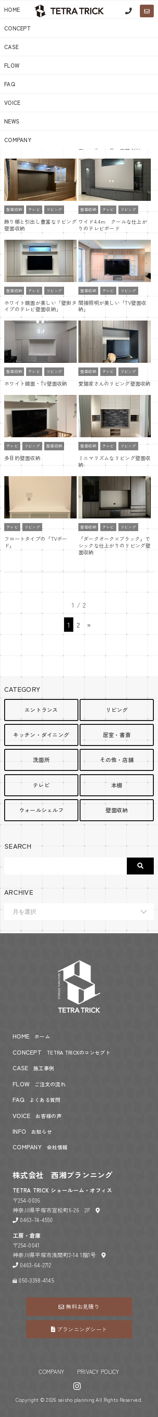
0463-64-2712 (35, 1265)
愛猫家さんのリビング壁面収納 (114, 383)
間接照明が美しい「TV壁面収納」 (112, 306)
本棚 (117, 785)
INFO (32, 1130)
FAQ (9, 84)
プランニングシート (79, 1329)
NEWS (11, 121)
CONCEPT (17, 28)
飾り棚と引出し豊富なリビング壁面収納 (40, 225)
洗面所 (41, 760)
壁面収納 (14, 209)
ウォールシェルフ (41, 810)
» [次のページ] (89, 624)
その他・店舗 (117, 760)
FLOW (11, 65)
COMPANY (17, 140)
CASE (11, 47)
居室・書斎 (117, 735)
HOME (31, 1035)
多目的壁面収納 (22, 457)
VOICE (12, 103)
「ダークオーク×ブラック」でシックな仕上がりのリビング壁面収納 (114, 545)
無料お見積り (79, 1306)
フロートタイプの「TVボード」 (35, 542)
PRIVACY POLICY (98, 1372)
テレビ (34, 209)
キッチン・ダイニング (41, 735)
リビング (54, 209)
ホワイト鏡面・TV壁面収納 (35, 383)
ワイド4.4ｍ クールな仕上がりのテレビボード (112, 225)
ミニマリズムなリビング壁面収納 (114, 461)
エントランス (41, 710)
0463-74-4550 (36, 1220)
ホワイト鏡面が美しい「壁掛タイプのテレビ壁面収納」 (40, 306)
